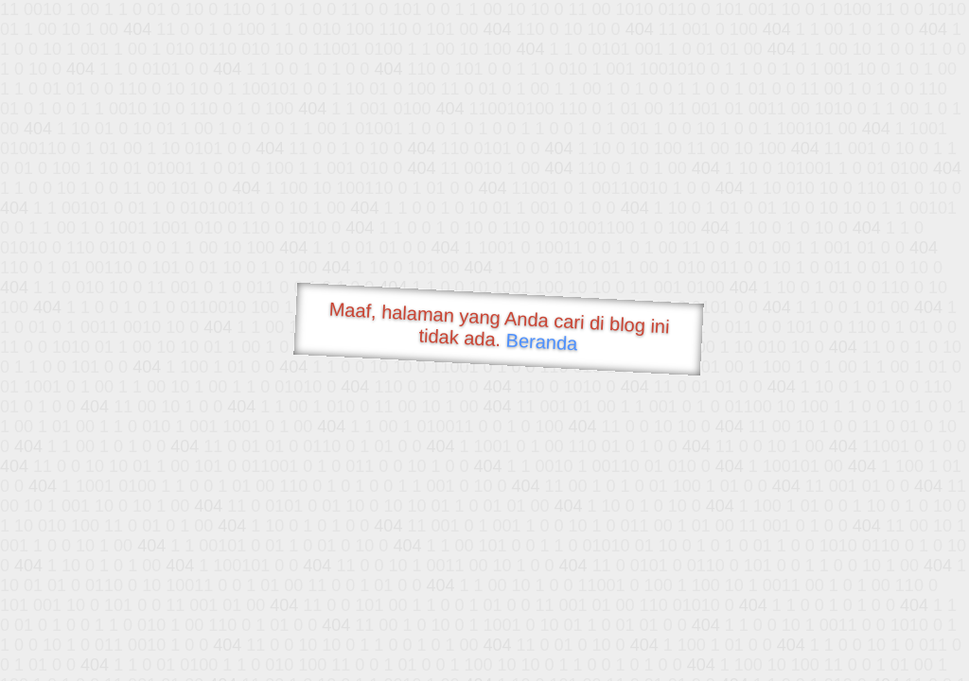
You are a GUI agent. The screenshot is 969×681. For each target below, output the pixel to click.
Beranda (541, 341)
